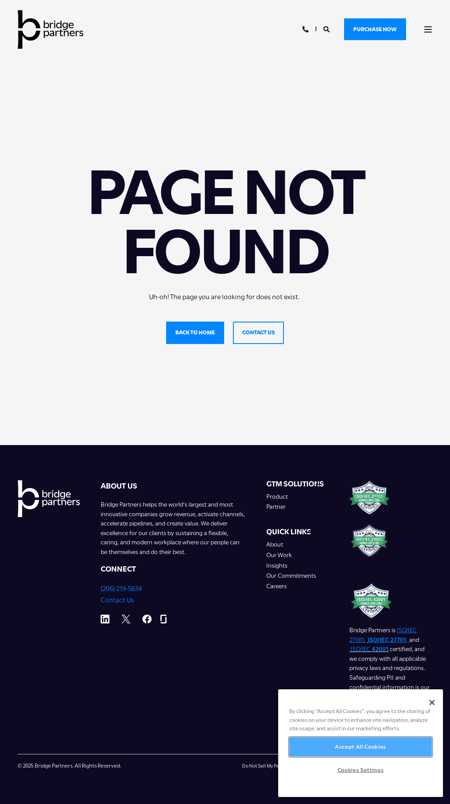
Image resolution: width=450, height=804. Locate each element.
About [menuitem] (274, 544)
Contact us (258, 332)
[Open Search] (327, 28)
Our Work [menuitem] (279, 555)
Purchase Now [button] (375, 28)
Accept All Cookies (360, 746)
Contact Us (117, 600)
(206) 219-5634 (121, 589)
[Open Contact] (305, 28)
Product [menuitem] (277, 496)
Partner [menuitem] (276, 506)
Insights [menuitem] (276, 565)
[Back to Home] (50, 29)
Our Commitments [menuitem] (291, 575)
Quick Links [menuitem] (288, 532)
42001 (380, 648)
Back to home (195, 332)
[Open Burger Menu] (428, 29)
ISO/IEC (361, 648)
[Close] (432, 702)
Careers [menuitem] (276, 586)
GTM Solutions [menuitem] (295, 484)
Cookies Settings (361, 770)
